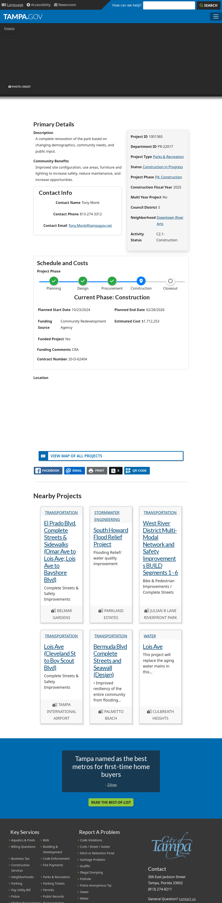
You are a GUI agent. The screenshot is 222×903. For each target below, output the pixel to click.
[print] (97, 470)
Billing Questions (23, 847)
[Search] (208, 5)
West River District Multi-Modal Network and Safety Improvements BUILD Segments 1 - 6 (160, 547)
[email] (74, 470)
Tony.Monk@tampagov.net (90, 225)
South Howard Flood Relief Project (110, 537)
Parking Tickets (54, 883)
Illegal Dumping (91, 872)
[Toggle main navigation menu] (216, 16)
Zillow (112, 784)
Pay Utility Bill (21, 890)
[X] (115, 470)
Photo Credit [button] (19, 86)
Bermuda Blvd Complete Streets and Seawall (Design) (110, 660)
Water (150, 636)
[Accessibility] (38, 5)
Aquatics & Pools (23, 840)
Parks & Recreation (168, 156)
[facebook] (48, 470)
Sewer (84, 892)
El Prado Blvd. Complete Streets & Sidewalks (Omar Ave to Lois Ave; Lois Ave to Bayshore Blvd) (60, 551)
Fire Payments (53, 865)
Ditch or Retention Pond (97, 853)
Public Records (53, 896)
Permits (48, 890)
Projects (9, 28)
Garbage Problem (92, 860)
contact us (187, 899)
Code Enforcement (56, 858)
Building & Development (52, 849)
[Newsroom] (65, 5)
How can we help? (126, 5)
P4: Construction (168, 177)
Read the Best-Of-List (111, 802)
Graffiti (85, 866)
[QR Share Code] (137, 470)
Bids (46, 840)
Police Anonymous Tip (95, 885)
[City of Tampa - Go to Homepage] (22, 16)
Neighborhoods (22, 877)
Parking (16, 883)
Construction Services (20, 867)
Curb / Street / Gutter (95, 847)
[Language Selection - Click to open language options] (12, 5)
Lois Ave (153, 646)
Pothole (85, 879)
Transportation (61, 512)
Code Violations (91, 840)
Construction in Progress (163, 166)
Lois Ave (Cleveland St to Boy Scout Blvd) (60, 657)
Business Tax (20, 858)
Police (15, 896)
